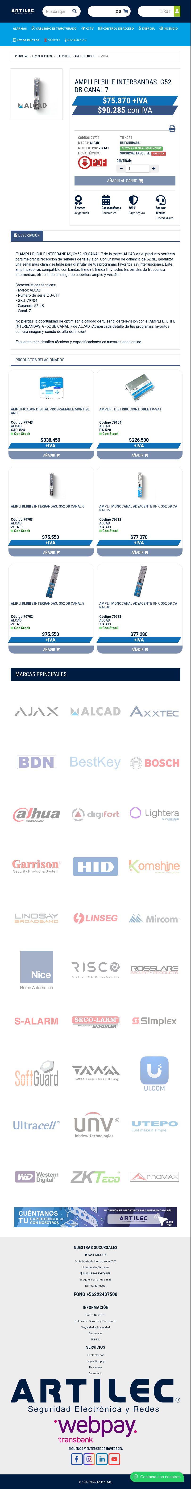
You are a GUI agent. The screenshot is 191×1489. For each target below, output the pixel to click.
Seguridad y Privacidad (95, 1327)
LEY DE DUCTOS (42, 56)
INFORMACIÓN (76, 40)
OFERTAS (52, 40)
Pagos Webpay (96, 1361)
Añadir (51, 455)
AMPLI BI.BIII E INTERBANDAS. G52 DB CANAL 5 (47, 603)
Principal (21, 56)
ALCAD (16, 426)
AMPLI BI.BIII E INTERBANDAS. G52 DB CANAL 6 (47, 506)
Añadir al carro (125, 180)
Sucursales (95, 1333)
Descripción (27, 235)
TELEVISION (63, 56)
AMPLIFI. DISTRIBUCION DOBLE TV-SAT (130, 409)
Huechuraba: (130, 143)
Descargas (95, 1367)
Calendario (95, 1373)
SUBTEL (95, 1339)
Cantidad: (124, 161)
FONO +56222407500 (95, 1294)
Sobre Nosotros (95, 1315)
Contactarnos (95, 1355)
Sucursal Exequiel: (135, 153)
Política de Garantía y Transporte (95, 1321)
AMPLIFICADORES (85, 56)
